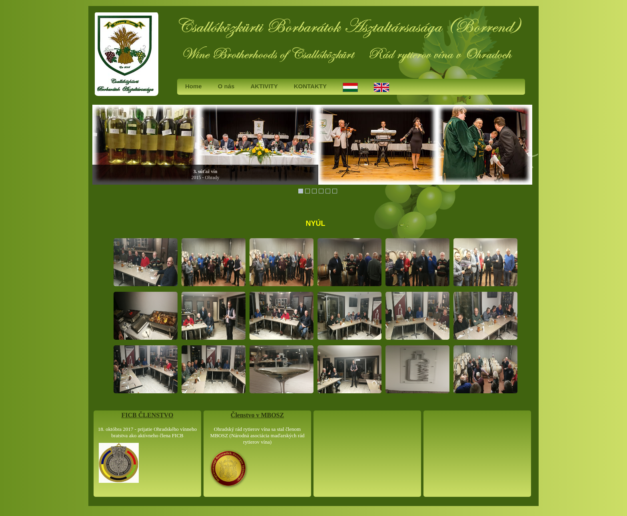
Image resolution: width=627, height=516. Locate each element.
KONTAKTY (310, 86)
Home (193, 86)
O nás (226, 86)
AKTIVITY (264, 86)
